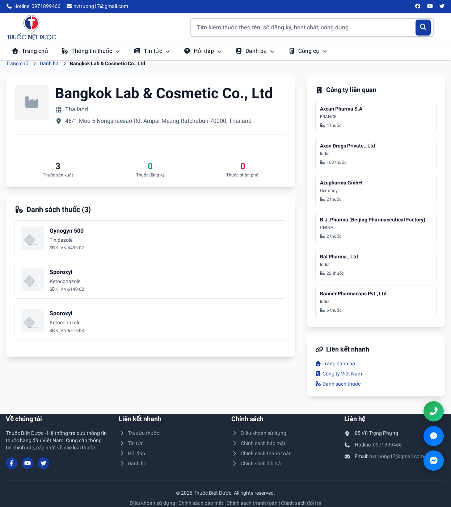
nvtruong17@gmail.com (396, 456)
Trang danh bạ (335, 363)
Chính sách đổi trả (256, 463)
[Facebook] (418, 6)
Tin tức (152, 50)
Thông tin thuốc (91, 50)
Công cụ (308, 50)
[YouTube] (430, 6)
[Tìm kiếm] (423, 28)
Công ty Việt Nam (338, 374)
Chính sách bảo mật (258, 443)
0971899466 (387, 445)
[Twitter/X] (442, 6)
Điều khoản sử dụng (258, 433)
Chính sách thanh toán (261, 453)
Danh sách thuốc (338, 384)
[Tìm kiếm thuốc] (312, 27)
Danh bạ (255, 50)
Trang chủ (30, 50)
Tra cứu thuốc (139, 433)
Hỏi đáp (203, 50)
